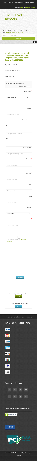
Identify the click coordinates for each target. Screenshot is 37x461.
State (30, 196)
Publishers (10, 2)
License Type (28, 91)
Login (21, 7)
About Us (9, 317)
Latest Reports (19, 2)
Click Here (18, 296)
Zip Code (29, 219)
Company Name (27, 147)
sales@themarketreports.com (14, 32)
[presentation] (20, 257)
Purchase (20, 277)
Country (29, 207)
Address (29, 173)
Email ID (29, 159)
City (30, 185)
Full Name (28, 108)
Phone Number (27, 120)
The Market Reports (13, 17)
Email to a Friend (25, 86)
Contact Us (29, 317)
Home (4, 2)
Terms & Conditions (19, 317)
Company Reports (29, 2)
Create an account (30, 7)
